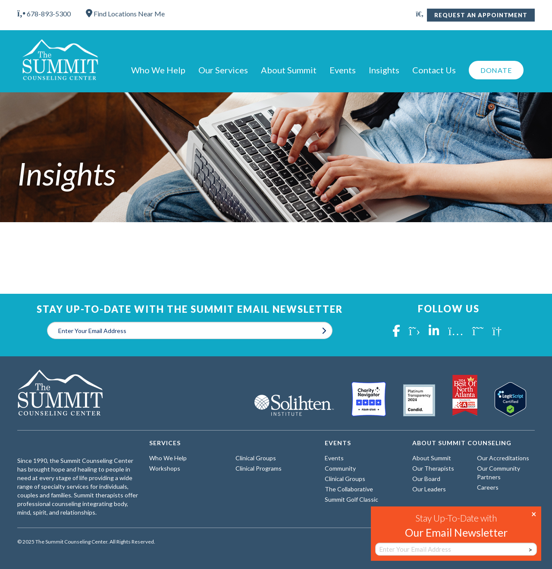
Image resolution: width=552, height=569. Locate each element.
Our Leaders (429, 489)
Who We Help (158, 70)
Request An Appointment (480, 15)
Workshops (164, 468)
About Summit (289, 70)
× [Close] (533, 513)
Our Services (223, 70)
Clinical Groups (255, 458)
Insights (384, 70)
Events (342, 70)
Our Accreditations (503, 458)
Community (340, 468)
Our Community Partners (498, 473)
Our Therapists (433, 468)
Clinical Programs (258, 468)
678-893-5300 (44, 13)
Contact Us (434, 70)
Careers (488, 487)
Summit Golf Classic (351, 499)
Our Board (426, 478)
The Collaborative (349, 489)
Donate (496, 70)
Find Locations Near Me (125, 13)
